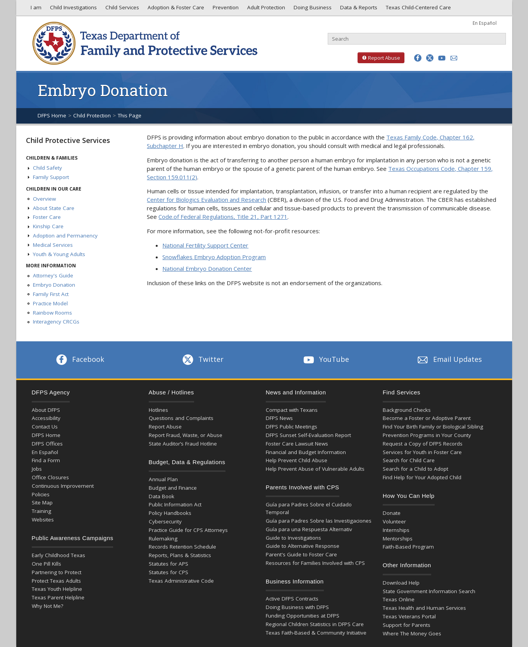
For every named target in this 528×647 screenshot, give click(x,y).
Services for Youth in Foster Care (422, 452)
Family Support (51, 177)
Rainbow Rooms (52, 312)
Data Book (161, 496)
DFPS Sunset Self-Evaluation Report (308, 435)
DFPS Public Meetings (291, 426)
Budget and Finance (173, 487)
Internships (396, 530)
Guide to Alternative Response (302, 545)
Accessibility (46, 418)
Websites (43, 519)
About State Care (53, 208)
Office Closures (50, 477)
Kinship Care (48, 226)
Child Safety (47, 167)
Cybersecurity (165, 521)
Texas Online (398, 599)
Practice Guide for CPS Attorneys (188, 530)
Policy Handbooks (170, 512)
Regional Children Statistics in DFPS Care (315, 624)
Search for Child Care (409, 460)
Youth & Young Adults (59, 254)
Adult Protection (265, 9)
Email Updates (449, 359)
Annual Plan (163, 479)
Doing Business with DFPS (297, 607)
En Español (485, 23)
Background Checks (407, 409)
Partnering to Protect (56, 572)
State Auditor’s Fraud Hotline (183, 443)
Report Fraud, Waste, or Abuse (185, 435)
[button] (418, 58)
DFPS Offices (47, 443)
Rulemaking (163, 538)
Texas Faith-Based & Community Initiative (316, 632)
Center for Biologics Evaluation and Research (206, 199)
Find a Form (46, 460)
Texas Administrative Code (181, 580)
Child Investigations (72, 9)
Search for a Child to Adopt (415, 468)
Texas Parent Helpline (58, 597)
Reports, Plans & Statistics (180, 555)
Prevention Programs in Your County (427, 435)
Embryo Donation (54, 284)
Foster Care (47, 216)
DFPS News (279, 418)
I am (34, 9)
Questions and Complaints (181, 418)
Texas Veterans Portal (409, 616)
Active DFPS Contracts (292, 598)
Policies (41, 494)
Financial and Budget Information (306, 452)
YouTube (325, 359)
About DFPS (46, 409)
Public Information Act (175, 504)
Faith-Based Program (408, 546)
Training (41, 511)
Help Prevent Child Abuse (296, 460)
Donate (392, 512)
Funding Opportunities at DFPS (302, 615)
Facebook (79, 359)
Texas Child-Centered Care (417, 9)
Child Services (121, 9)
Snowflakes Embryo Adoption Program (214, 257)
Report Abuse (379, 57)
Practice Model (50, 303)
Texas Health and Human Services (424, 607)
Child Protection (92, 115)
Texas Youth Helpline (57, 588)
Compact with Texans (292, 409)
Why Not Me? (47, 605)
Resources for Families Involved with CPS (315, 562)
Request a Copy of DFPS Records (423, 443)
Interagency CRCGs (56, 321)
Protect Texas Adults (56, 580)
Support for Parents (406, 624)
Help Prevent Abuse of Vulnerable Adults (315, 468)
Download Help (401, 582)
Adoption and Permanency (65, 235)
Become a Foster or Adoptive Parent (427, 418)
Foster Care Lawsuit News (297, 443)
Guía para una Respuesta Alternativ (309, 529)
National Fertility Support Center (205, 245)
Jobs (37, 468)
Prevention (225, 9)
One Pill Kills (46, 563)
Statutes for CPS (168, 572)
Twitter (202, 359)
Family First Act (51, 294)
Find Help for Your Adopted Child (422, 477)
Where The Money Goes (412, 633)
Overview (44, 198)
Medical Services (53, 244)
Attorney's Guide (53, 275)
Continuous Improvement (63, 485)
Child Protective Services (68, 140)
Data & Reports (358, 9)
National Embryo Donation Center (207, 268)
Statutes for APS (168, 563)
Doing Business (312, 9)
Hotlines (158, 409)
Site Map (42, 502)
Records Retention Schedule (182, 546)
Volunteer (394, 521)
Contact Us (45, 426)
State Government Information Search (429, 591)
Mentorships (398, 538)
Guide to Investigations (293, 537)
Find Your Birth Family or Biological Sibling (433, 426)
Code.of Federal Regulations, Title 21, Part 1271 (222, 216)
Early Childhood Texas (58, 555)
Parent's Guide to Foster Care (301, 554)
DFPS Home (52, 115)
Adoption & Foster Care (175, 9)
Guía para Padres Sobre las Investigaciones (318, 520)
